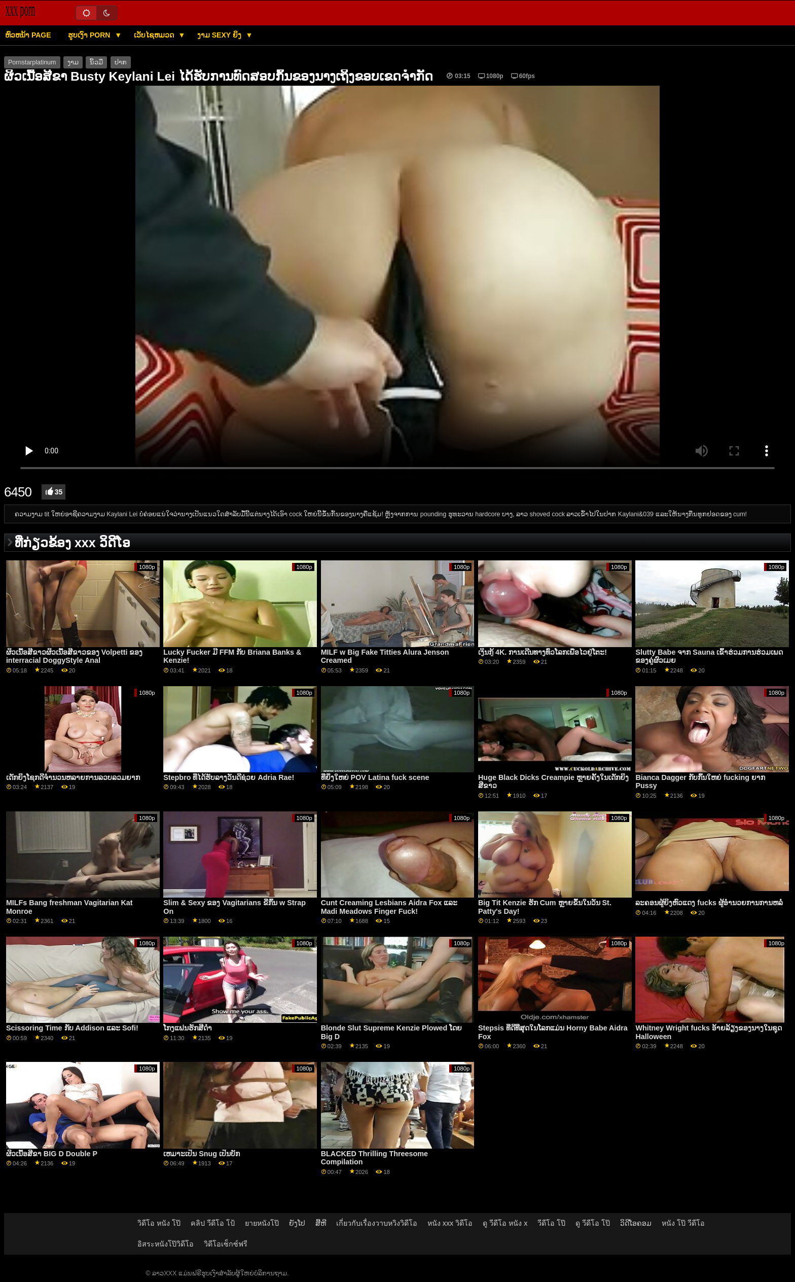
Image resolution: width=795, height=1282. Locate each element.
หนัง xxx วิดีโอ (450, 1223)
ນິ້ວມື (96, 62)
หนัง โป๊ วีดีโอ (683, 1223)
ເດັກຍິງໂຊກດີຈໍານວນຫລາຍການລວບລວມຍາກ (73, 777)
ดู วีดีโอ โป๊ (592, 1223)
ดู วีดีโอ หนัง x (505, 1223)
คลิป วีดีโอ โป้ (213, 1223)
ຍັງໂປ (297, 1223)
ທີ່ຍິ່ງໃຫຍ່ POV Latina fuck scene (375, 777)
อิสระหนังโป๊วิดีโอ (165, 1244)
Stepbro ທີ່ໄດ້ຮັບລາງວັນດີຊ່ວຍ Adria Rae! (228, 777)
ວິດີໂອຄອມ (636, 1223)
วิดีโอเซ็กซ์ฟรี (225, 1244)
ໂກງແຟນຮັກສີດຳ (187, 1028)
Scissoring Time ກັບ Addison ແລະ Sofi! (72, 1028)
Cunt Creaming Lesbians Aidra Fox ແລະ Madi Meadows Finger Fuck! (389, 907)
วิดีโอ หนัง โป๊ (158, 1223)
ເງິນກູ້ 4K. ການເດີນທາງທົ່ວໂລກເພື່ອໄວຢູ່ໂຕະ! (542, 652)
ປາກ (121, 62)
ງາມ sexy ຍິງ (220, 35)
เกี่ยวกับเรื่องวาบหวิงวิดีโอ (376, 1223)
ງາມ (73, 62)
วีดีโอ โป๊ (551, 1223)
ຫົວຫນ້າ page (28, 35)
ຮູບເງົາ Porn (90, 35)
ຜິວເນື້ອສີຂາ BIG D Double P (51, 1154)
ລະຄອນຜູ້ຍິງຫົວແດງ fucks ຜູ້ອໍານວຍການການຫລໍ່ (709, 903)
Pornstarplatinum (32, 62)
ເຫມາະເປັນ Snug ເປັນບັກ (201, 1154)
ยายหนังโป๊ (262, 1223)
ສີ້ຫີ (320, 1223)
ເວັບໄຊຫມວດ (155, 35)
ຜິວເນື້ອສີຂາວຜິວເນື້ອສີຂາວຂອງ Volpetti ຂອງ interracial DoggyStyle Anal (74, 656)
